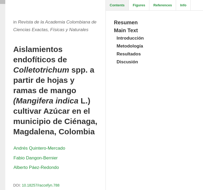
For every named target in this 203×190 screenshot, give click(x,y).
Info (183, 5)
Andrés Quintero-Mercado (39, 148)
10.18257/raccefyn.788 (40, 185)
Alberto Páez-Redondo (36, 167)
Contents (117, 5)
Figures (139, 5)
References (162, 5)
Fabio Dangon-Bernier (35, 157)
